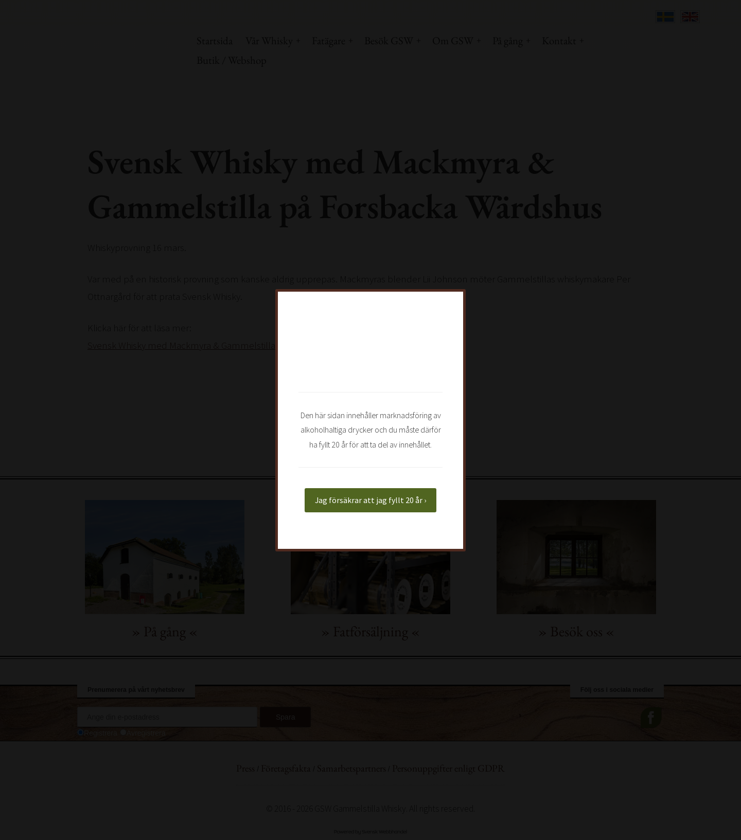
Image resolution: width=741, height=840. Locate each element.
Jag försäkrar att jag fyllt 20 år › (370, 500)
